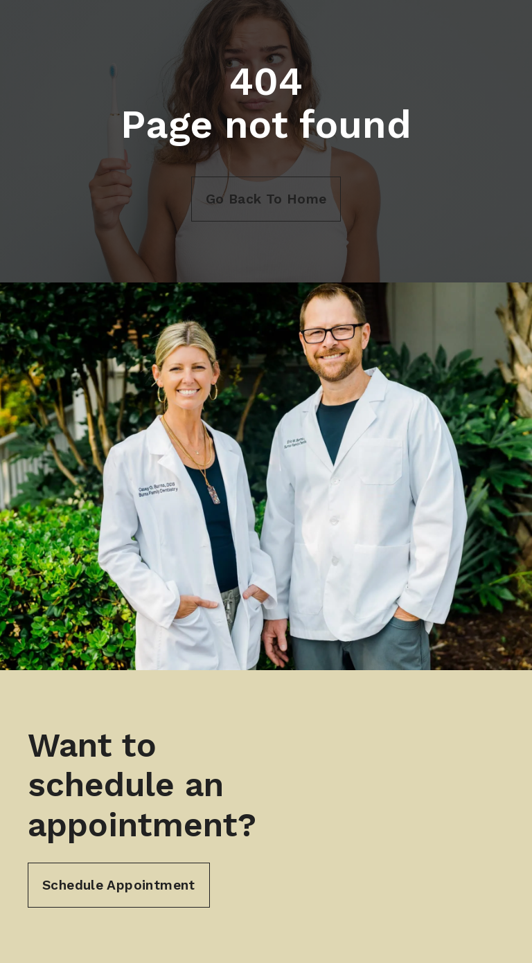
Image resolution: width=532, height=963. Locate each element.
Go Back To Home (266, 199)
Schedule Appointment (118, 885)
